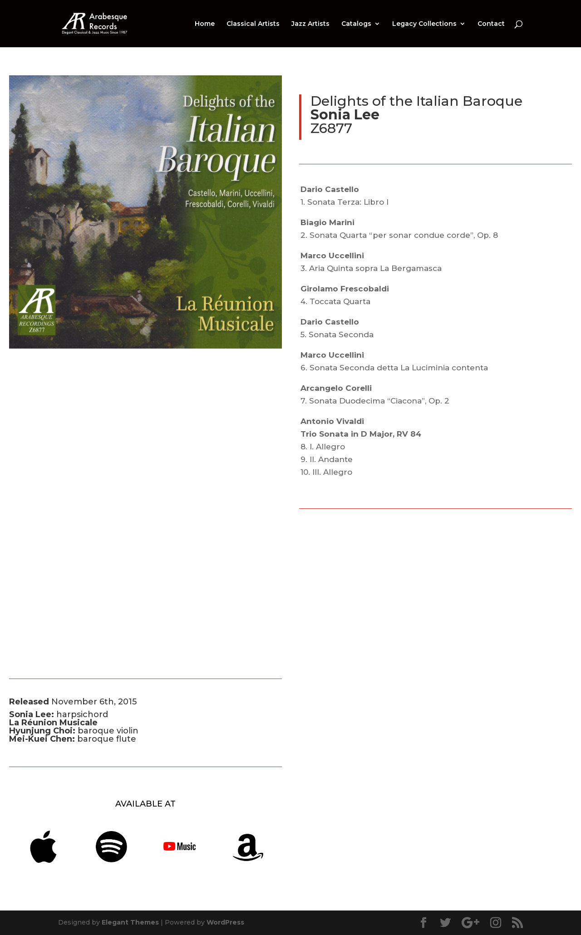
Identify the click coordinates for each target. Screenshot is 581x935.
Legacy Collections (424, 24)
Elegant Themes (130, 922)
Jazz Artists (310, 24)
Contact (491, 24)
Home (205, 24)
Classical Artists (253, 24)
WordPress (225, 922)
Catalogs (356, 24)
